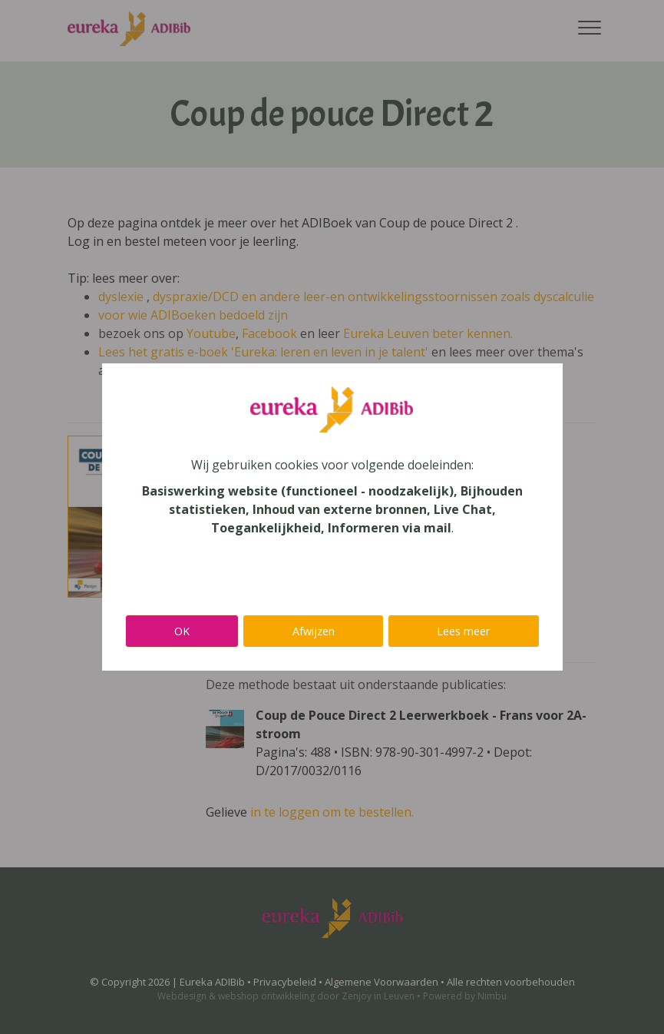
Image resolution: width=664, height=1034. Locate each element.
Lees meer (463, 631)
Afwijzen (313, 631)
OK (182, 631)
